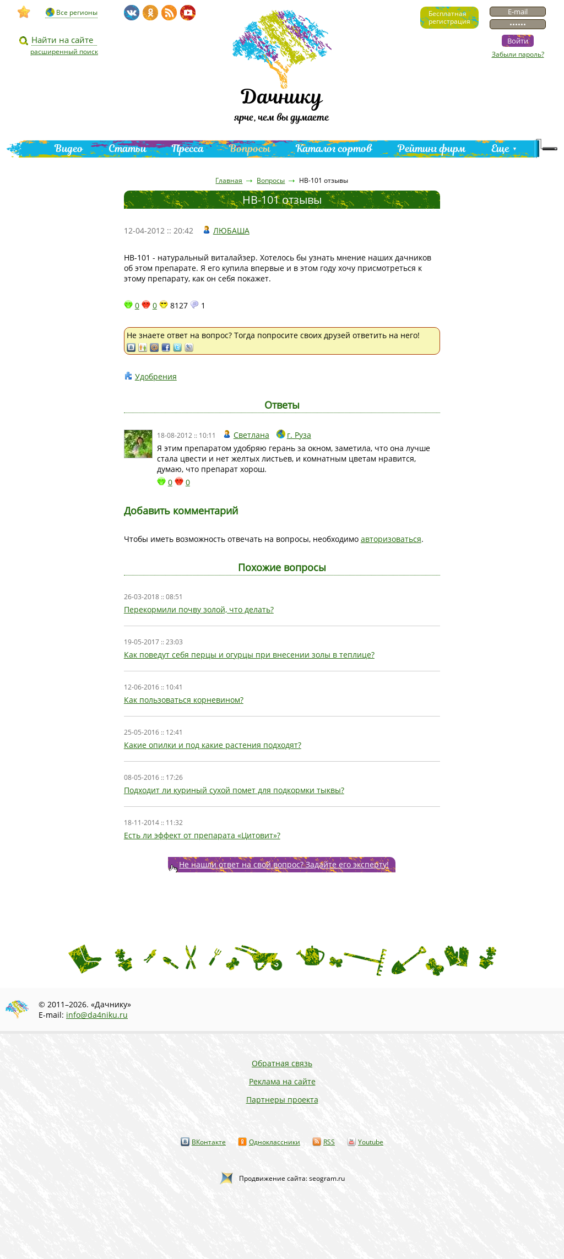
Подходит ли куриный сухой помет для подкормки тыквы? (234, 790)
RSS (329, 1142)
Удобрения (156, 376)
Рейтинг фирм (432, 148)
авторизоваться (391, 539)
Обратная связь (282, 1063)
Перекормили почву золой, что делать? (199, 609)
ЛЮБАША (231, 230)
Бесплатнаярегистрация (449, 17)
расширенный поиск (64, 51)
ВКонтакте (209, 1142)
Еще (500, 148)
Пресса (188, 148)
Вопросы (249, 148)
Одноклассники (274, 1142)
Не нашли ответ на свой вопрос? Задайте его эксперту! (284, 864)
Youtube (370, 1142)
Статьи (128, 148)
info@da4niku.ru (97, 1015)
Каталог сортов (334, 148)
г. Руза (299, 435)
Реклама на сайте (282, 1081)
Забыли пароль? (518, 54)
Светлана (251, 435)
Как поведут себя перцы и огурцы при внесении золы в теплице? (249, 654)
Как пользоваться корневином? (183, 699)
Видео (69, 148)
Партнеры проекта (282, 1099)
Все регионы (76, 12)
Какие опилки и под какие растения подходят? (212, 745)
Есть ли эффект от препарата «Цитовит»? (202, 835)
